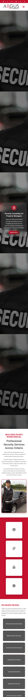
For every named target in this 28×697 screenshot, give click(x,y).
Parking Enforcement (14, 659)
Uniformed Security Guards (14, 624)
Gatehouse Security (14, 683)
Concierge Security (14, 671)
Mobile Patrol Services (14, 635)
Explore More (14, 232)
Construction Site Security (14, 647)
